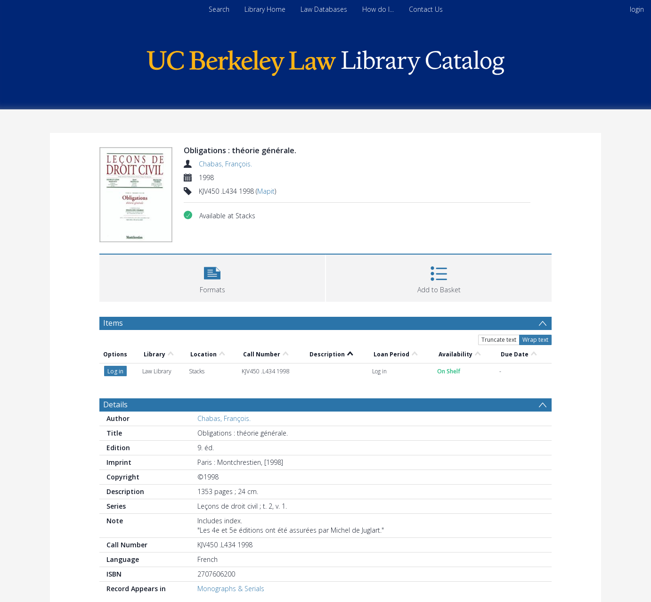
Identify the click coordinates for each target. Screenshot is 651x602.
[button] (212, 277)
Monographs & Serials (230, 588)
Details (115, 404)
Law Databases (324, 9)
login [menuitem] (637, 9)
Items (113, 323)
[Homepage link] (325, 60)
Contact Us (426, 9)
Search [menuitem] (219, 9)
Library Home (264, 9)
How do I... (378, 9)
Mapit (266, 191)
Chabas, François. (225, 163)
